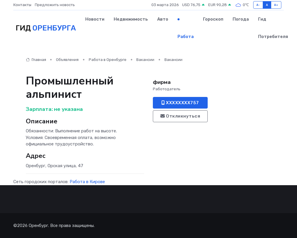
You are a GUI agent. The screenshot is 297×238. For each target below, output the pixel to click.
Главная (36, 59)
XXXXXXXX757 (180, 102)
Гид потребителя (273, 28)
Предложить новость (55, 5)
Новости (94, 19)
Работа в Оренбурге (107, 59)
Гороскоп (213, 19)
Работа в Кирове (87, 181)
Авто (162, 19)
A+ (276, 4)
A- (258, 4)
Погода (241, 19)
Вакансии (145, 59)
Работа (186, 36)
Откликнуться (180, 116)
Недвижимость (131, 19)
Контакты (22, 5)
